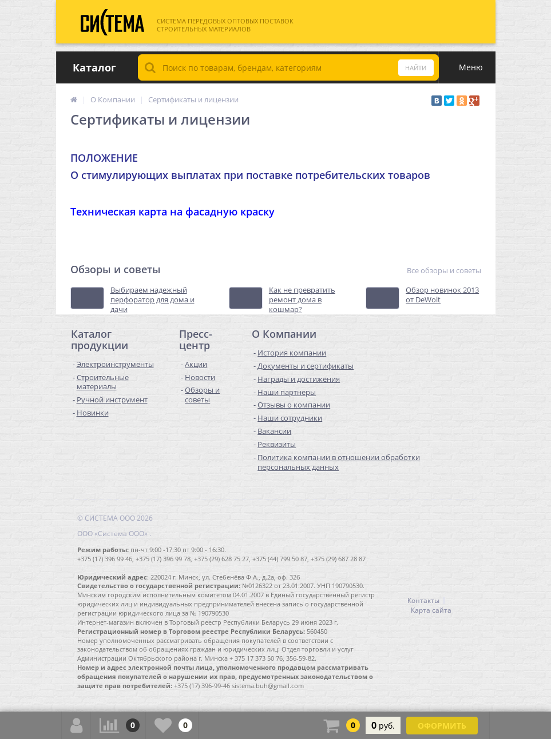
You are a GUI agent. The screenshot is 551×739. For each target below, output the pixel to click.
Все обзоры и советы (444, 270)
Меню (471, 67)
